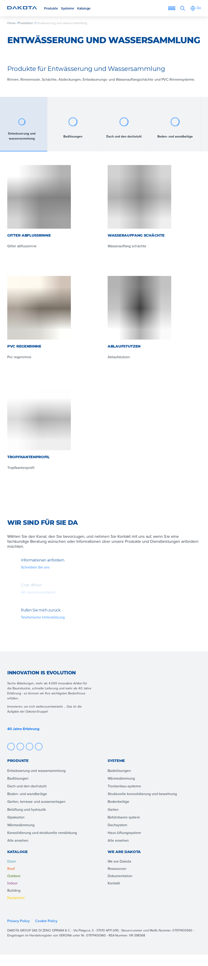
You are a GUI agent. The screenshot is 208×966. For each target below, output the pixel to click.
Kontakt (114, 883)
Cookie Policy (46, 920)
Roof (11, 868)
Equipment (16, 897)
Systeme (67, 8)
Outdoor (13, 875)
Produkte (51, 8)
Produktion (25, 23)
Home (11, 23)
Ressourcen (117, 868)
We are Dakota (119, 861)
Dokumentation (120, 875)
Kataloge (83, 8)
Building (13, 890)
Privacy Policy (18, 920)
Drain (11, 861)
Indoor (12, 883)
